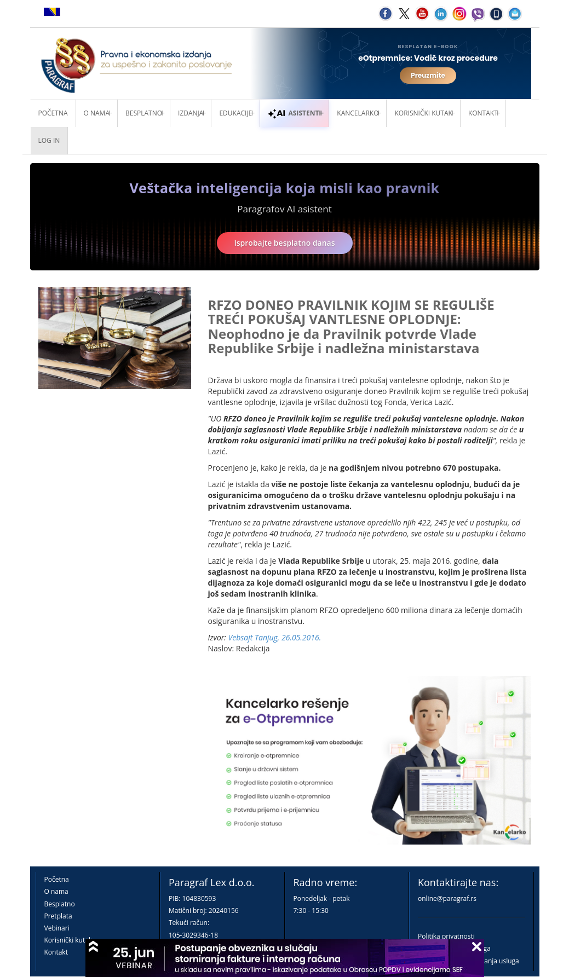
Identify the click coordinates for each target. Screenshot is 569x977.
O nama (97, 113)
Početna (53, 113)
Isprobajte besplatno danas (284, 243)
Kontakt (56, 952)
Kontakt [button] (483, 113)
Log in (49, 140)
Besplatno (143, 113)
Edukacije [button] (235, 113)
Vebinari (57, 928)
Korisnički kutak (68, 940)
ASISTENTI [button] (294, 113)
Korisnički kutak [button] (423, 113)
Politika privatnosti (446, 936)
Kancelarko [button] (357, 113)
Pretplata (58, 916)
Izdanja (190, 113)
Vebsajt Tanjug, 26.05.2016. (274, 637)
